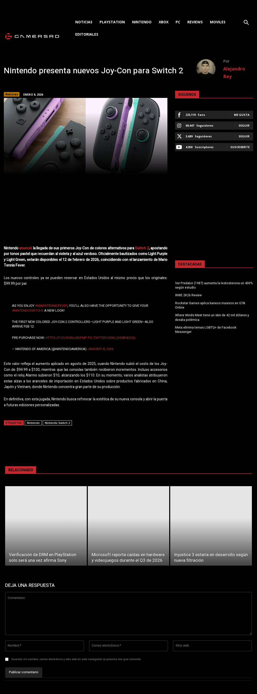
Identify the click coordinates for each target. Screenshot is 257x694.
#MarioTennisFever (51, 305)
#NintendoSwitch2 (28, 310)
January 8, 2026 (100, 348)
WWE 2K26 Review (188, 295)
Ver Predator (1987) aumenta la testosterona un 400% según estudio (214, 285)
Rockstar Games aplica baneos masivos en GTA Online (210, 304)
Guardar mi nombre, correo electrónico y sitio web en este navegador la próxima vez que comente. (76, 659)
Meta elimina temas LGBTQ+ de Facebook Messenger (213, 326)
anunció (25, 248)
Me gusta (242, 115)
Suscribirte (240, 147)
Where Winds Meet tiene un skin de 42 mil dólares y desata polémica (212, 316)
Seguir (244, 125)
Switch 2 (142, 248)
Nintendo (33, 423)
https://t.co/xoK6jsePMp (66, 337)
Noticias (11, 94)
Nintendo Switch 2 (57, 423)
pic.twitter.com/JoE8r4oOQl (112, 337)
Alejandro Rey (234, 72)
